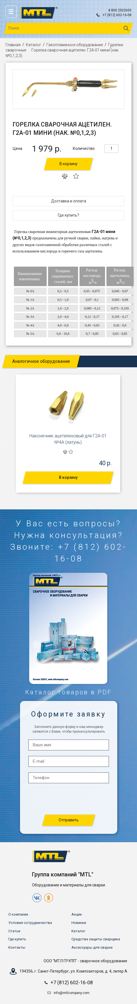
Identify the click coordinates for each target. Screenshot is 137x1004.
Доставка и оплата (68, 201)
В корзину (68, 164)
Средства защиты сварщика (95, 939)
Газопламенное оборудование (74, 45)
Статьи (14, 931)
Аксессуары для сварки (92, 947)
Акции (76, 914)
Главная (13, 45)
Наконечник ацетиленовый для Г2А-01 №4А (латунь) (68, 439)
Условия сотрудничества (30, 923)
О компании (18, 914)
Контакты (16, 947)
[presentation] (6, 442)
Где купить (17, 939)
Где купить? (68, 215)
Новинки (78, 923)
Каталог (33, 45)
